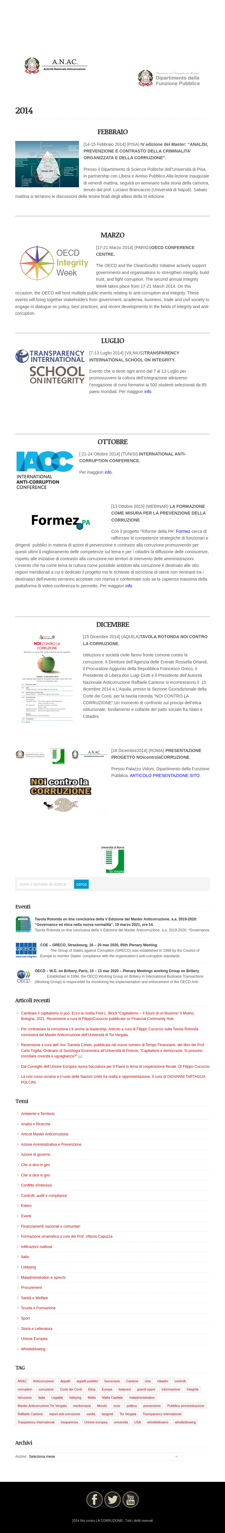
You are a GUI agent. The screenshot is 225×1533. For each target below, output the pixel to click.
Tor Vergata (128, 1414)
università (121, 1422)
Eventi (26, 1216)
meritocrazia (82, 1406)
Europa (107, 1389)
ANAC (22, 1381)
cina (148, 1381)
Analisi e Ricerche (35, 1124)
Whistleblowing (33, 1349)
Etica (91, 1389)
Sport (25, 1318)
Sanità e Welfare (34, 1298)
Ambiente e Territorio (38, 1114)
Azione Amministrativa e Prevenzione (51, 1144)
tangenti (107, 1414)
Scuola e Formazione (38, 1308)
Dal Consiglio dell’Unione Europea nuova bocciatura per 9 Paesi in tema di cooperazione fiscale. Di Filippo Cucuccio (115, 1066)
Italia (25, 1257)
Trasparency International (36, 1422)
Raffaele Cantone (30, 1414)
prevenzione (152, 1406)
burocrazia (112, 1381)
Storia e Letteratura (36, 1329)
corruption (25, 1389)
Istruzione (25, 1397)
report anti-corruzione (64, 1414)
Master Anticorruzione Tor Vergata (42, 1406)
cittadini (162, 1381)
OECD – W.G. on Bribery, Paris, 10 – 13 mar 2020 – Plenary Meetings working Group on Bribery (117, 971)
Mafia (92, 1397)
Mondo (102, 1406)
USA (137, 1422)
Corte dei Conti (71, 1389)
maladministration (142, 1397)
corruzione (46, 1389)
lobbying (75, 1397)
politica (132, 1406)
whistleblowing (185, 1422)
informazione (171, 1389)
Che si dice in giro (35, 1165)
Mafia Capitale (112, 1397)
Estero (26, 1206)
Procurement (31, 1287)
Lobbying (28, 1267)
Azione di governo (35, 1154)
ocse (116, 1406)
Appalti (65, 1381)
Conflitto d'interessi (36, 1185)
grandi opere (146, 1389)
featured (124, 1389)
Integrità (192, 1389)
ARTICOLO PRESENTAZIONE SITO (165, 775)
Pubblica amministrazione (185, 1406)
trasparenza (69, 1422)
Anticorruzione (43, 1381)
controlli (180, 1381)
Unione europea (96, 1422)
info (148, 391)
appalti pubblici (87, 1381)
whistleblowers (157, 1422)
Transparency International (162, 1414)
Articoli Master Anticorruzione (44, 1134)
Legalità (57, 1397)
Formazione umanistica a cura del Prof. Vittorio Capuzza (66, 1236)
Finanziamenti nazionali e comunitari (50, 1226)
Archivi (20, 1456)
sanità (91, 1414)
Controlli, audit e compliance (44, 1196)
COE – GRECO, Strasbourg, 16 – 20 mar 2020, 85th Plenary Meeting (98, 945)
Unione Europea (34, 1339)
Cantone (132, 1381)
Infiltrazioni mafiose (36, 1247)
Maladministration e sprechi (43, 1277)
